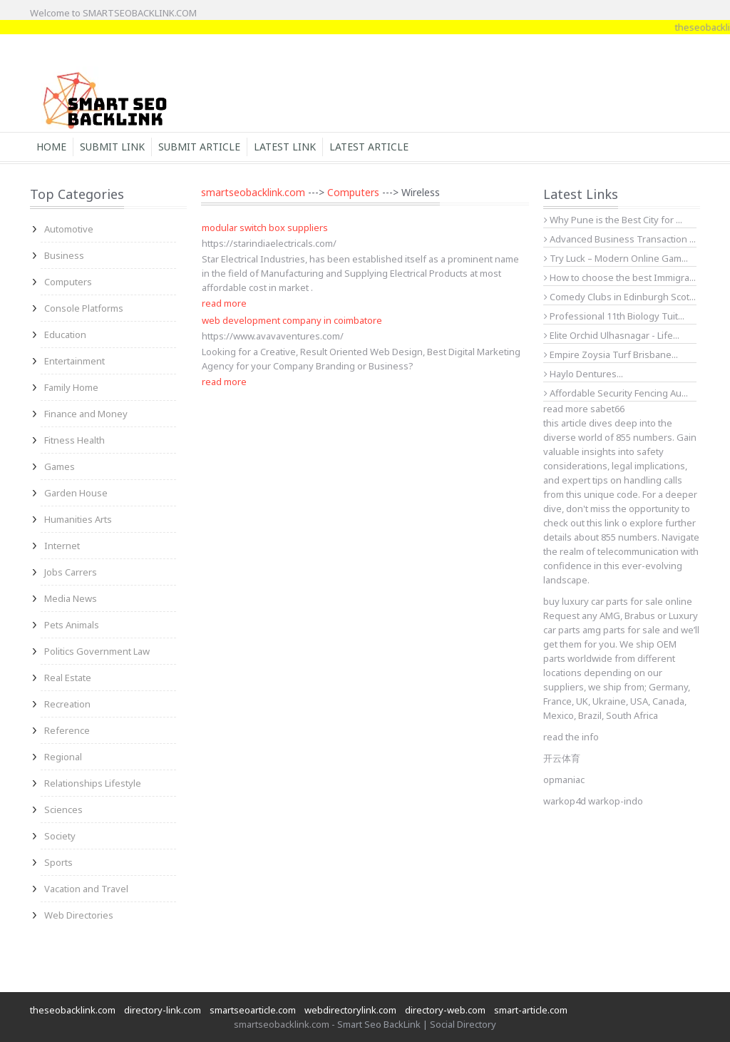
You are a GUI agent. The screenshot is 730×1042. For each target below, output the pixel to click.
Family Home (71, 387)
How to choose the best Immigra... (620, 277)
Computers (68, 281)
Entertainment (74, 360)
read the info (571, 736)
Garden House (76, 492)
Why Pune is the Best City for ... (613, 219)
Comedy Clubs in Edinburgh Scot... (620, 296)
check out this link (581, 522)
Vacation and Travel (86, 888)
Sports (58, 862)
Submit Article (199, 146)
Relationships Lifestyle (92, 783)
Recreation (67, 704)
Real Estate (67, 677)
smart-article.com (530, 1009)
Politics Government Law (97, 651)
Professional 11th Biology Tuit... (614, 316)
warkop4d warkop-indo (593, 801)
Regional (63, 756)
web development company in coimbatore (292, 320)
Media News (70, 598)
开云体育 (561, 758)
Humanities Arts (78, 519)
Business (64, 255)
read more (224, 303)
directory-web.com (445, 1009)
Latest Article (368, 146)
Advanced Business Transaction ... (620, 239)
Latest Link (285, 146)
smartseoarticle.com (253, 1009)
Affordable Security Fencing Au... (616, 393)
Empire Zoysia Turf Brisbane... (611, 354)
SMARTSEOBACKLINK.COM (140, 12)
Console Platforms (83, 308)
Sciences (63, 809)
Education (65, 334)
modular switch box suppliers (265, 227)
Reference (67, 730)
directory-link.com (162, 1009)
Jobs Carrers (70, 572)
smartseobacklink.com (253, 192)
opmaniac (564, 779)
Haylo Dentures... (583, 373)
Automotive (68, 229)
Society (60, 835)
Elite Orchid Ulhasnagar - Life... (611, 335)
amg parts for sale (621, 629)
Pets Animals (71, 624)
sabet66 (607, 408)
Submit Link (112, 146)
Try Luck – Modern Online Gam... (616, 258)
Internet (62, 545)
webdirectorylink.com (350, 1009)
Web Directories (78, 915)
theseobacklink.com (72, 1009)
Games (59, 466)
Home (51, 146)
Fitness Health (74, 440)
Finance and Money (86, 413)
